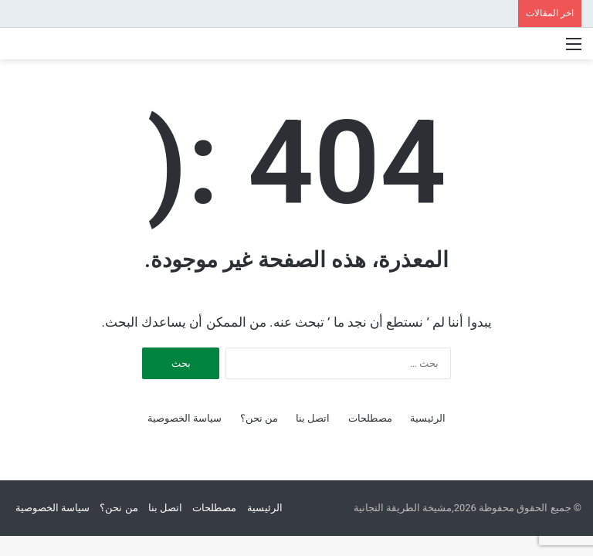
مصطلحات (370, 418)
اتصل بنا (313, 418)
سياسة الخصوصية (184, 418)
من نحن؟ (259, 418)
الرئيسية (428, 418)
